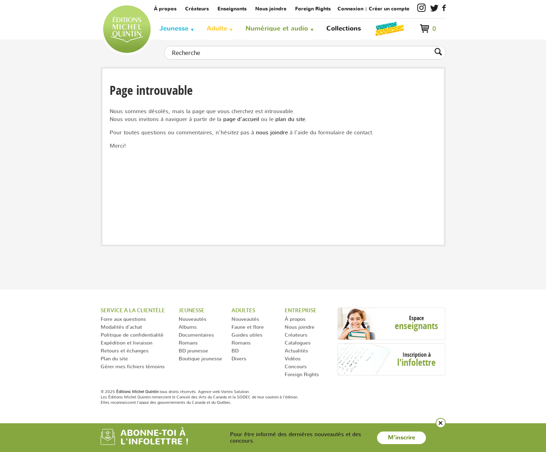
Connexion (350, 8)
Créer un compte (389, 8)
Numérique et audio (277, 28)
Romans (188, 343)
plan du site (290, 119)
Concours (296, 366)
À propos (165, 8)
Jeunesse (173, 28)
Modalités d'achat (121, 327)
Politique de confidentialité (132, 335)
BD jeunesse (193, 350)
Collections (343, 28)
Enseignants (232, 8)
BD (235, 350)
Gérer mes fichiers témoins (133, 366)
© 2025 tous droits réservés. (149, 391)
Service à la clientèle (133, 310)
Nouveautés (192, 319)
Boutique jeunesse (200, 358)
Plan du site (114, 358)
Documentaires (196, 335)
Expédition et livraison (126, 343)
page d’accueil (241, 119)
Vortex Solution (235, 391)
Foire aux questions (123, 319)
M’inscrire (401, 438)
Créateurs (197, 8)
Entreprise (301, 310)
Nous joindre (270, 8)
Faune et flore (247, 327)
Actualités (296, 350)
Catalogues (298, 343)
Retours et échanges (124, 350)
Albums (188, 327)
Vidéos (292, 358)
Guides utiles (246, 335)
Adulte (217, 28)
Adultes (243, 310)
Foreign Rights (313, 8)
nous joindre (272, 132)
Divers (238, 358)
